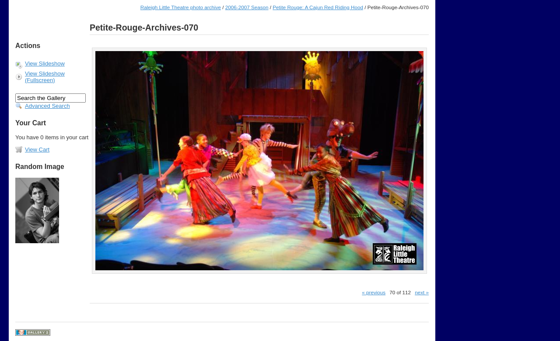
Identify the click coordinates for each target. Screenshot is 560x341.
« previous (373, 292)
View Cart (37, 149)
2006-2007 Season (247, 7)
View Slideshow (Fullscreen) (45, 76)
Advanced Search (47, 106)
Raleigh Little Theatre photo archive (180, 7)
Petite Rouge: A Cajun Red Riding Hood (318, 7)
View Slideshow (45, 63)
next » (422, 292)
